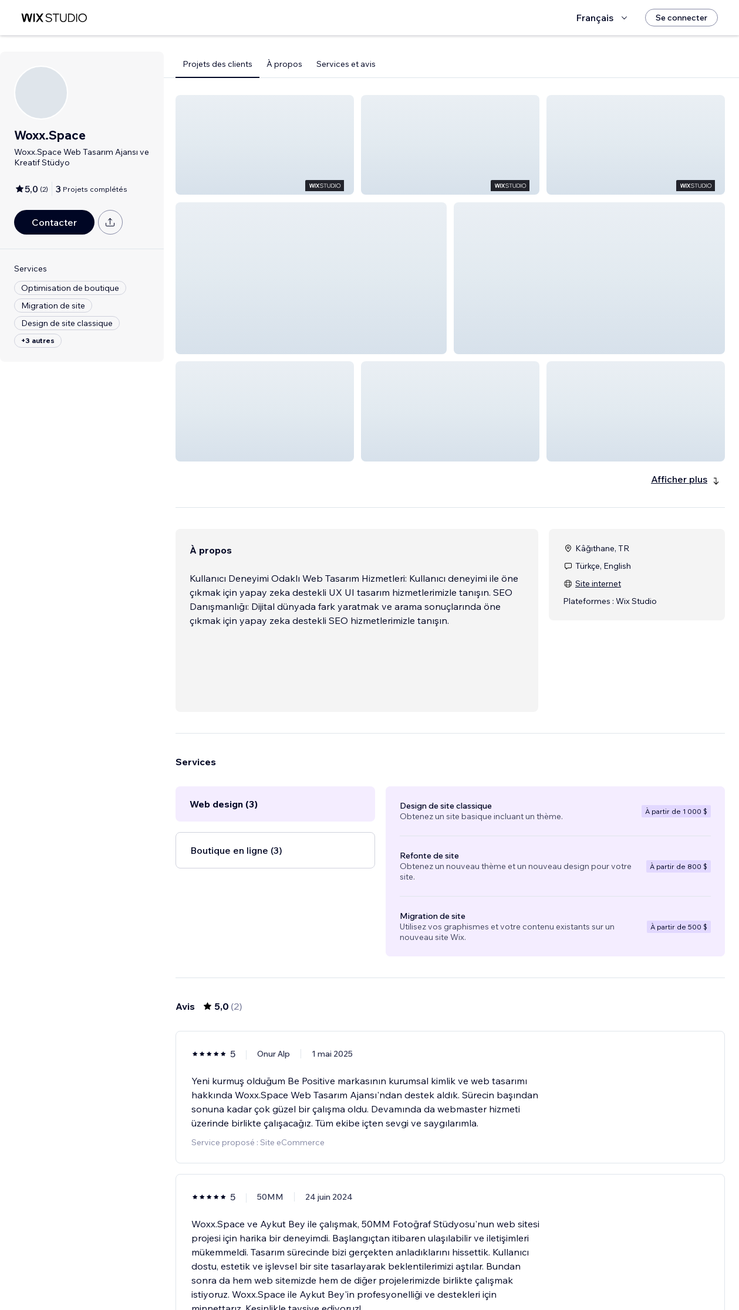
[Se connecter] (681, 17)
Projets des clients (217, 64)
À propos (284, 64)
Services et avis (346, 64)
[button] (265, 145)
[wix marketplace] (54, 18)
